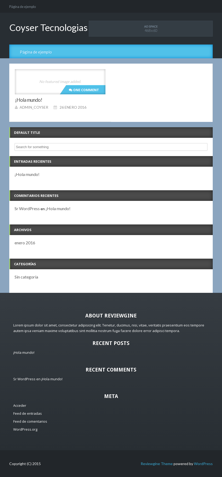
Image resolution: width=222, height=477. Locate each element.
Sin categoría (26, 276)
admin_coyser (34, 107)
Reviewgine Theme (157, 463)
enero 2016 (25, 242)
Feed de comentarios (30, 421)
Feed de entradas (27, 413)
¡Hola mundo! (27, 174)
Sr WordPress (27, 208)
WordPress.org (25, 429)
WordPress (203, 463)
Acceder (19, 405)
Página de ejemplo (22, 7)
